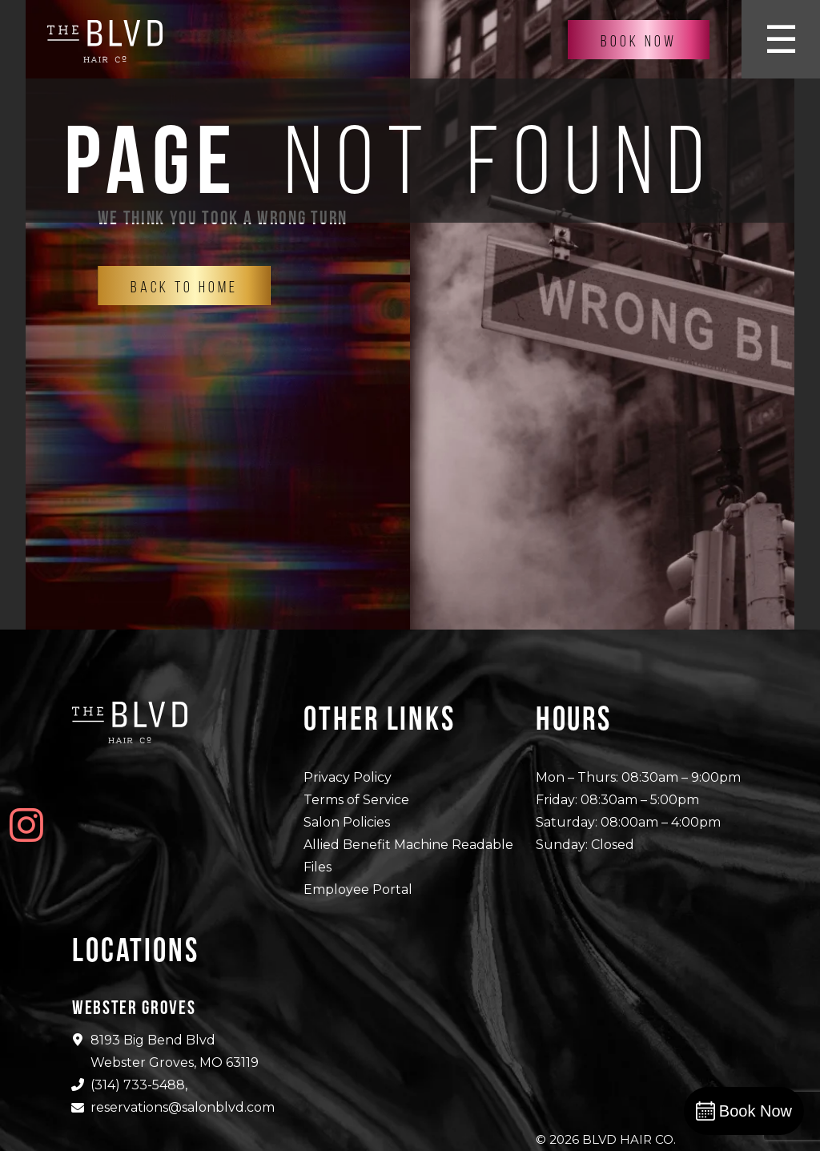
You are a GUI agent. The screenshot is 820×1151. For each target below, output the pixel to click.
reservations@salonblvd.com (182, 1107)
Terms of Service (356, 799)
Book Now (639, 41)
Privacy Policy (347, 777)
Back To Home (184, 287)
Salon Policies (346, 822)
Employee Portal (357, 889)
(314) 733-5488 (137, 1085)
